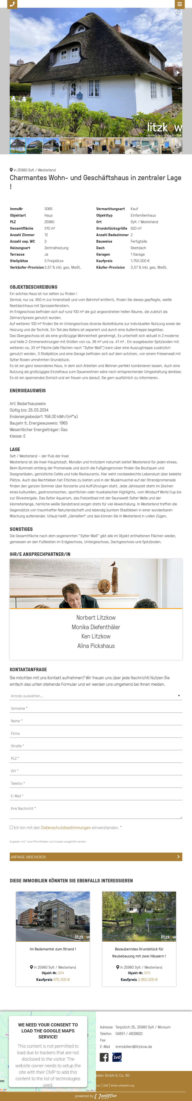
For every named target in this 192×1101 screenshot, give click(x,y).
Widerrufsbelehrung (122, 1085)
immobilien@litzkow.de (134, 1046)
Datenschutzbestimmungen (66, 827)
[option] (53, 939)
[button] (178, 12)
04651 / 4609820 (129, 1033)
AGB (105, 1085)
